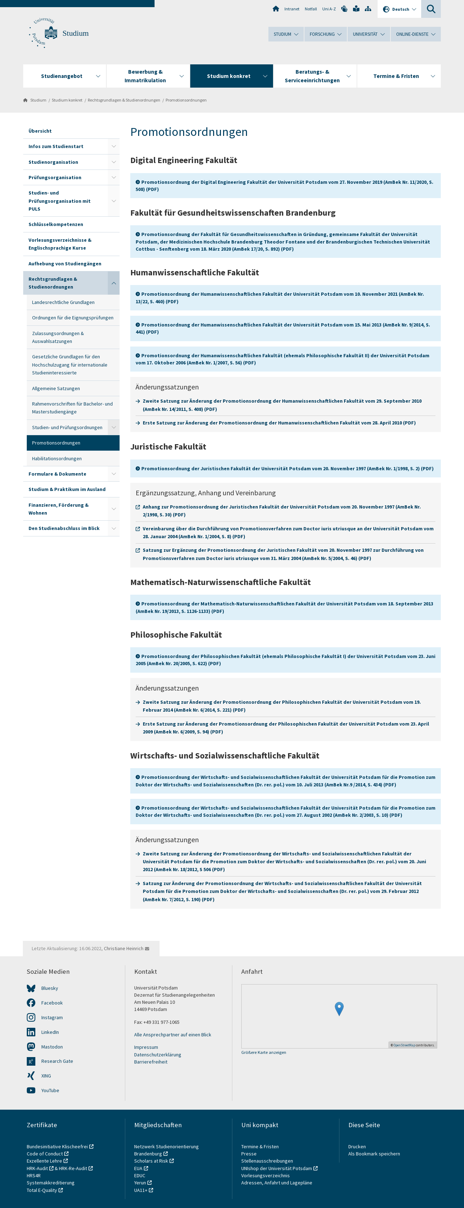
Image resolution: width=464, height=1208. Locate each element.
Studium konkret (67, 100)
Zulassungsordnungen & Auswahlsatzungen (58, 337)
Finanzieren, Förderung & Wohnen (59, 509)
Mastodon (52, 1047)
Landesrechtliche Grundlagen (63, 302)
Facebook (52, 1003)
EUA (138, 1168)
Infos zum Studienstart (56, 146)
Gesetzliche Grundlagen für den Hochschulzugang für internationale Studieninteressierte (69, 364)
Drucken (357, 1146)
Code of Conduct (45, 1153)
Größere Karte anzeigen (263, 1052)
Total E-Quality (42, 1190)
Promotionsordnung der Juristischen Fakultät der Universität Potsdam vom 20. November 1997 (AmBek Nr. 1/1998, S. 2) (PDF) (287, 468)
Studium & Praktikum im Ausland (67, 489)
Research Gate (57, 1061)
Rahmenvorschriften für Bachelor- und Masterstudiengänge (72, 408)
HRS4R (34, 1175)
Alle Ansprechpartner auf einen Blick (172, 1034)
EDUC (139, 1175)
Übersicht (40, 131)
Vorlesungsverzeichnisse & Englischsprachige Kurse (60, 244)
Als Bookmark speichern (374, 1153)
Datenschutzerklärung (157, 1054)
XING (46, 1075)
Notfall (311, 8)
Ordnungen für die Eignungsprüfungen (73, 317)
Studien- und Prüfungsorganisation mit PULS (60, 201)
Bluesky (49, 988)
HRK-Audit (37, 1168)
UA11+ (140, 1190)
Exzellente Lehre (44, 1161)
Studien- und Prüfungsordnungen (67, 427)
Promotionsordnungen (186, 100)
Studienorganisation (53, 162)
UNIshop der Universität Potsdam (276, 1168)
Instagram (52, 1017)
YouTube (50, 1090)
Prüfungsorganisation (55, 177)
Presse (249, 1153)
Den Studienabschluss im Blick (64, 528)
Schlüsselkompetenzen (56, 224)
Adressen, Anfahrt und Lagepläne (276, 1182)
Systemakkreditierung (51, 1182)
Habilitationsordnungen (57, 458)
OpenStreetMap (404, 1045)
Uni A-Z (329, 8)
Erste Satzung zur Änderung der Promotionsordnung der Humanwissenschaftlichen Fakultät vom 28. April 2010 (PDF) (279, 422)
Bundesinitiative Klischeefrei (57, 1146)
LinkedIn (50, 1032)
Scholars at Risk (151, 1161)
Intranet (291, 8)
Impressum (146, 1047)
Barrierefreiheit (150, 1062)
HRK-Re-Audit (73, 1168)
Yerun (140, 1182)
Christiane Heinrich (123, 948)
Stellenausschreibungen (267, 1161)
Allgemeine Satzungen (56, 388)
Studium (75, 33)
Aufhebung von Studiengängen (65, 263)
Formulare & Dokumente (57, 474)
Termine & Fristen (260, 1146)
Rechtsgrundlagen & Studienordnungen (124, 100)
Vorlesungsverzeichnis (266, 1175)
